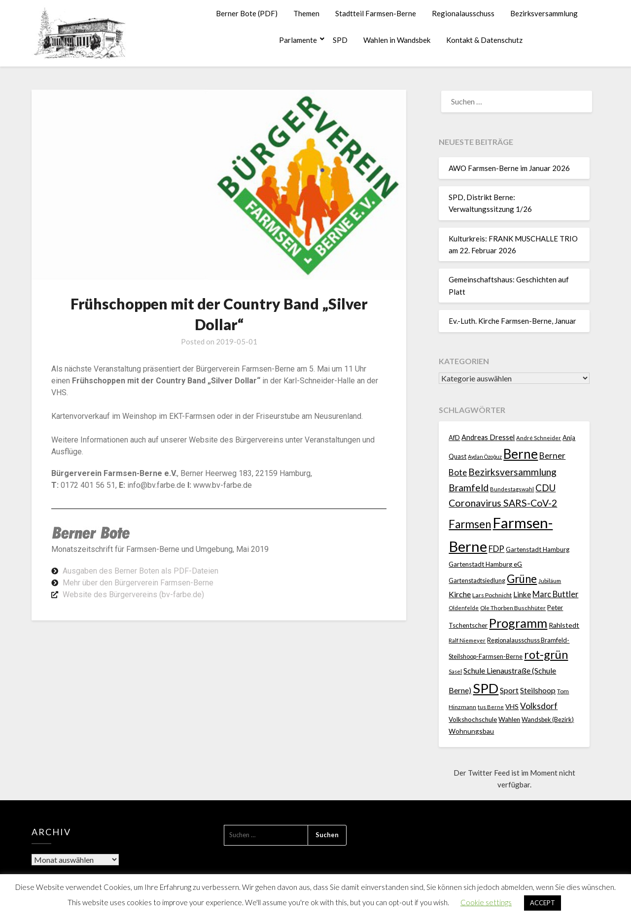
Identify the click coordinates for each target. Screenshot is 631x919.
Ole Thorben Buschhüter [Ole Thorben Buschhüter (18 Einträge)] (513, 607)
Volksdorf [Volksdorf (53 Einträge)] (539, 706)
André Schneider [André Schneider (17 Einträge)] (538, 438)
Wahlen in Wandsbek (396, 39)
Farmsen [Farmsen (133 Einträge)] (470, 524)
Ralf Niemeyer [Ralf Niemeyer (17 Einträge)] (467, 640)
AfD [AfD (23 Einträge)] (454, 438)
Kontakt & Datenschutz (484, 39)
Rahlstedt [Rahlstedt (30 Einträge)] (564, 625)
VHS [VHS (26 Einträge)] (512, 707)
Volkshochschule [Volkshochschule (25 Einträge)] (473, 719)
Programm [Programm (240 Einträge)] (518, 622)
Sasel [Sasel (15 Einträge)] (455, 671)
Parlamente (298, 39)
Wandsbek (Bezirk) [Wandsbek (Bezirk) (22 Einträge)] (548, 719)
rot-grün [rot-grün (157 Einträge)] (546, 654)
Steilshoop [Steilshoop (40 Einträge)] (538, 690)
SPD (340, 39)
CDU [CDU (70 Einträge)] (545, 487)
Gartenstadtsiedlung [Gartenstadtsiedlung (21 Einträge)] (477, 580)
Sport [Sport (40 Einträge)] (509, 690)
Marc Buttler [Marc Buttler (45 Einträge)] (555, 594)
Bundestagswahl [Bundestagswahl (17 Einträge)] (512, 489)
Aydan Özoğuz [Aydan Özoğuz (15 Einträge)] (485, 456)
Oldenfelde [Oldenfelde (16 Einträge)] (464, 608)
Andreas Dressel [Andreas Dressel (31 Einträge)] (488, 437)
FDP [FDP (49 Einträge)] (496, 549)
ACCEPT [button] (542, 903)
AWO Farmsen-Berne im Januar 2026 (509, 168)
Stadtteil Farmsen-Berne (375, 13)
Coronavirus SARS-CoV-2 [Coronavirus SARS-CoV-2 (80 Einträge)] (503, 503)
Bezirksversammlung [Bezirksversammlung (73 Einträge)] (512, 471)
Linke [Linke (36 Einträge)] (522, 594)
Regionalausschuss (463, 13)
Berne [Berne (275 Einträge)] (520, 454)
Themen (306, 13)
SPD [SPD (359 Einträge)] (485, 688)
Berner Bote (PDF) (247, 13)
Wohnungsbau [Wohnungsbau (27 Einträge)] (471, 731)
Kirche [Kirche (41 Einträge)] (460, 594)
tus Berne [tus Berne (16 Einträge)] (491, 707)
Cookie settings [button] (486, 902)
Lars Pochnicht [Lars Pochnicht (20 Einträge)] (492, 595)
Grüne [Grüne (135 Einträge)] (522, 578)
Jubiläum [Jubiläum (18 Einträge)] (549, 580)
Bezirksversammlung (544, 13)
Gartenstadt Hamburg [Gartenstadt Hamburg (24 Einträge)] (537, 549)
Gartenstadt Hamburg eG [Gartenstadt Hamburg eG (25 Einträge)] (485, 564)
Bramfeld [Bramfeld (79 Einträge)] (469, 487)
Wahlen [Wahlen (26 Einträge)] (509, 719)
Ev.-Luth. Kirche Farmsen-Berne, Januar (512, 320)
